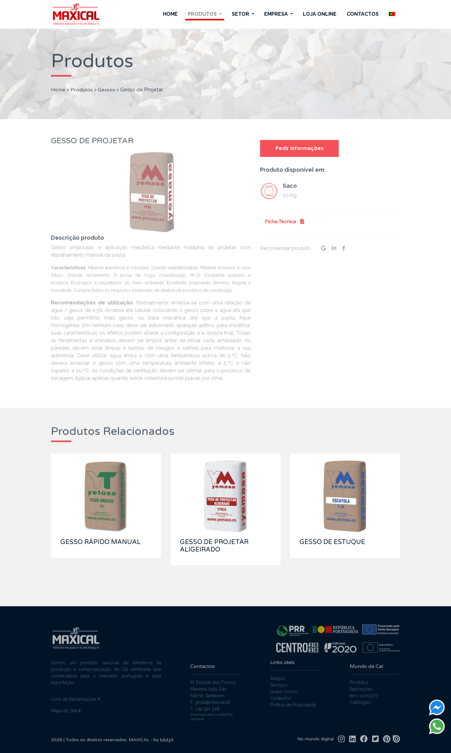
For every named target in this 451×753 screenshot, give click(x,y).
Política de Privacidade (293, 701)
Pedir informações (300, 152)
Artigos (277, 674)
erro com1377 (364, 699)
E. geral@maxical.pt (210, 705)
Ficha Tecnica (284, 225)
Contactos (363, 14)
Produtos (203, 14)
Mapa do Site (66, 706)
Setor (241, 14)
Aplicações (361, 692)
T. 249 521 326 (205, 712)
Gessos (106, 86)
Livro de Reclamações (75, 695)
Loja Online (320, 14)
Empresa (276, 14)
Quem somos (284, 687)
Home (170, 14)
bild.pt (167, 743)
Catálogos (360, 705)
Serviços (278, 681)
